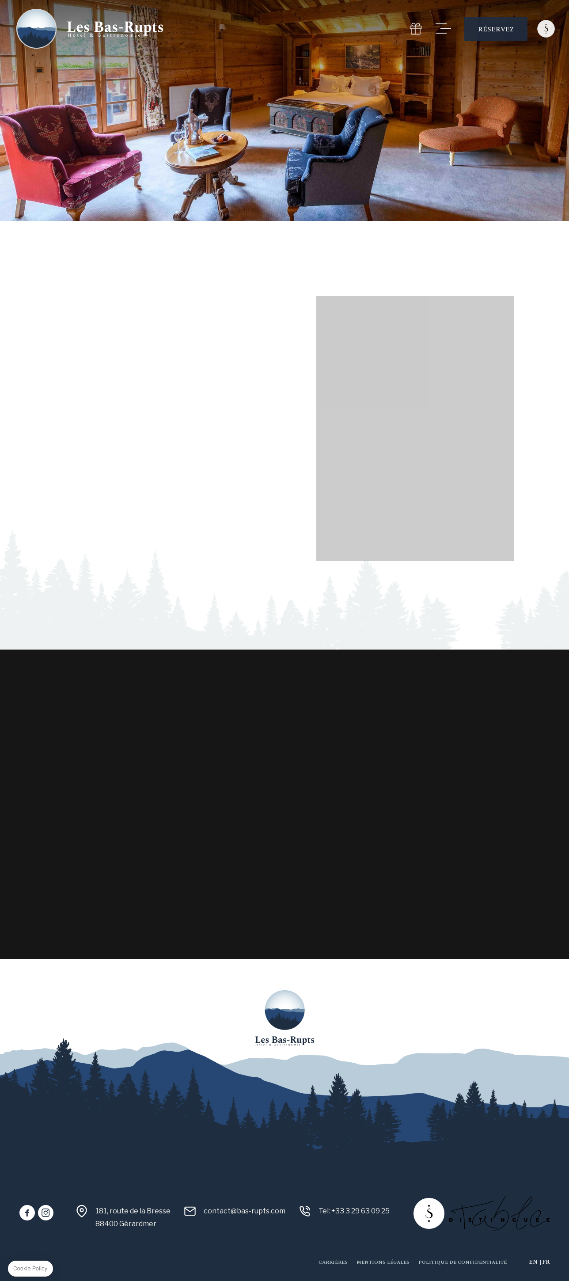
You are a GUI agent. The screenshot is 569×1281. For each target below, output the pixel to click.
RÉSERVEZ (496, 29)
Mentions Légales (383, 1262)
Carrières (333, 1262)
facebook (27, 1212)
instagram (45, 1212)
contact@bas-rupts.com (244, 1211)
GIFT (415, 28)
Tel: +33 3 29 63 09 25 (354, 1211)
